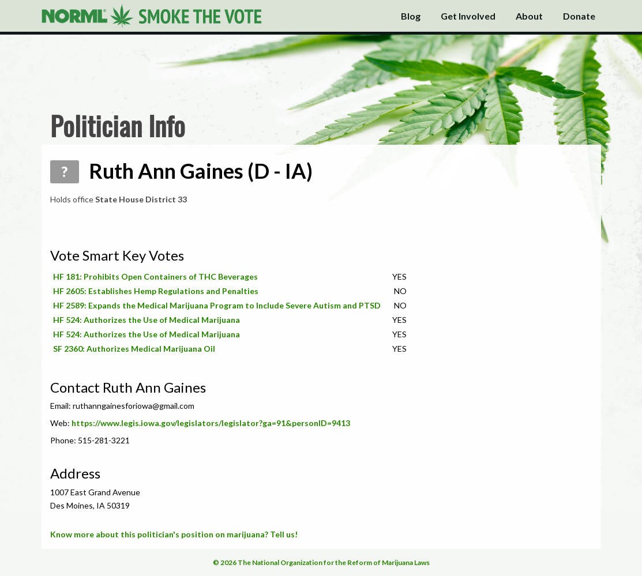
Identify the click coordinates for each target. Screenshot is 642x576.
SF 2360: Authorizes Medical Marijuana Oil (134, 348)
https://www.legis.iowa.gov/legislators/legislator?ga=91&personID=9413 (211, 423)
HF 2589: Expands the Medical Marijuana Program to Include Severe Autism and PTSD (217, 305)
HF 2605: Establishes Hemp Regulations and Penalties (155, 291)
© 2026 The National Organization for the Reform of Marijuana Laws (321, 562)
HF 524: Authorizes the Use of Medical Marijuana (146, 320)
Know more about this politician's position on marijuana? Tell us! (174, 534)
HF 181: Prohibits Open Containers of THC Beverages (155, 276)
